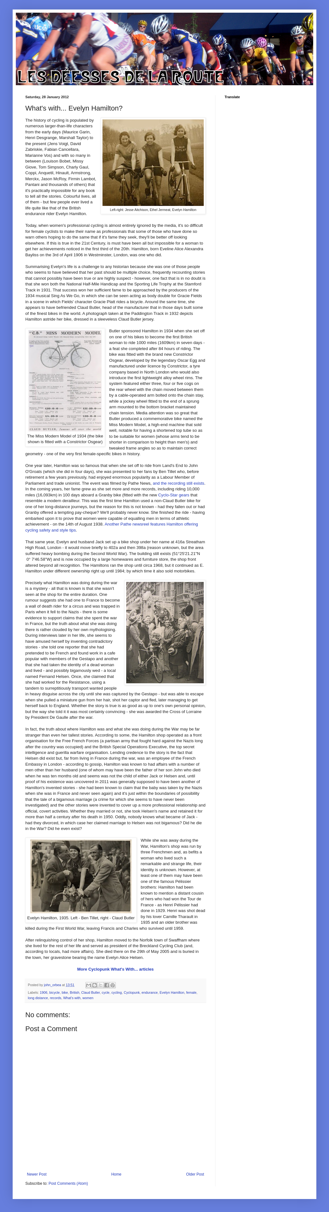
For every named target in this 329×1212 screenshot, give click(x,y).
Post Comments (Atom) (68, 1183)
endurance (150, 992)
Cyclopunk (132, 992)
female (191, 992)
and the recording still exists (178, 483)
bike (65, 992)
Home (116, 1174)
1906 (43, 992)
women (88, 998)
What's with (72, 998)
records (55, 998)
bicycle (54, 992)
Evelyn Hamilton (172, 992)
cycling (116, 992)
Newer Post (37, 1174)
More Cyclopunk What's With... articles (115, 969)
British (74, 992)
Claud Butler (90, 992)
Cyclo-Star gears (173, 495)
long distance (38, 998)
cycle (106, 992)
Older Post (195, 1174)
